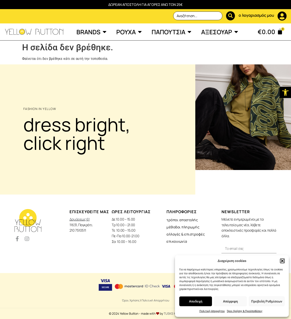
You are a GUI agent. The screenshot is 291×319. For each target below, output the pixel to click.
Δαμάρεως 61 (80, 219)
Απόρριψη (230, 301)
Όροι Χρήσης (131, 300)
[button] (285, 92)
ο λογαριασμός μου (256, 15)
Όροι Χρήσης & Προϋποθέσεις (244, 311)
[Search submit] (229, 15)
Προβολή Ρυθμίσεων (266, 301)
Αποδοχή (195, 301)
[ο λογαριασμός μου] (282, 16)
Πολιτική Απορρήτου (212, 311)
